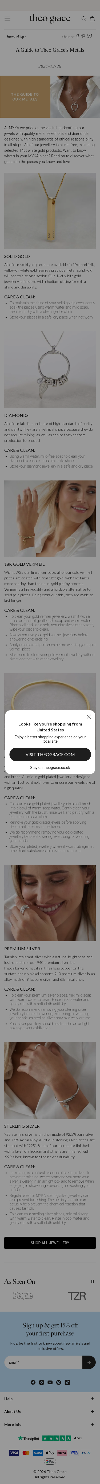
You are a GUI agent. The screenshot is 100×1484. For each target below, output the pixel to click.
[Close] (88, 716)
